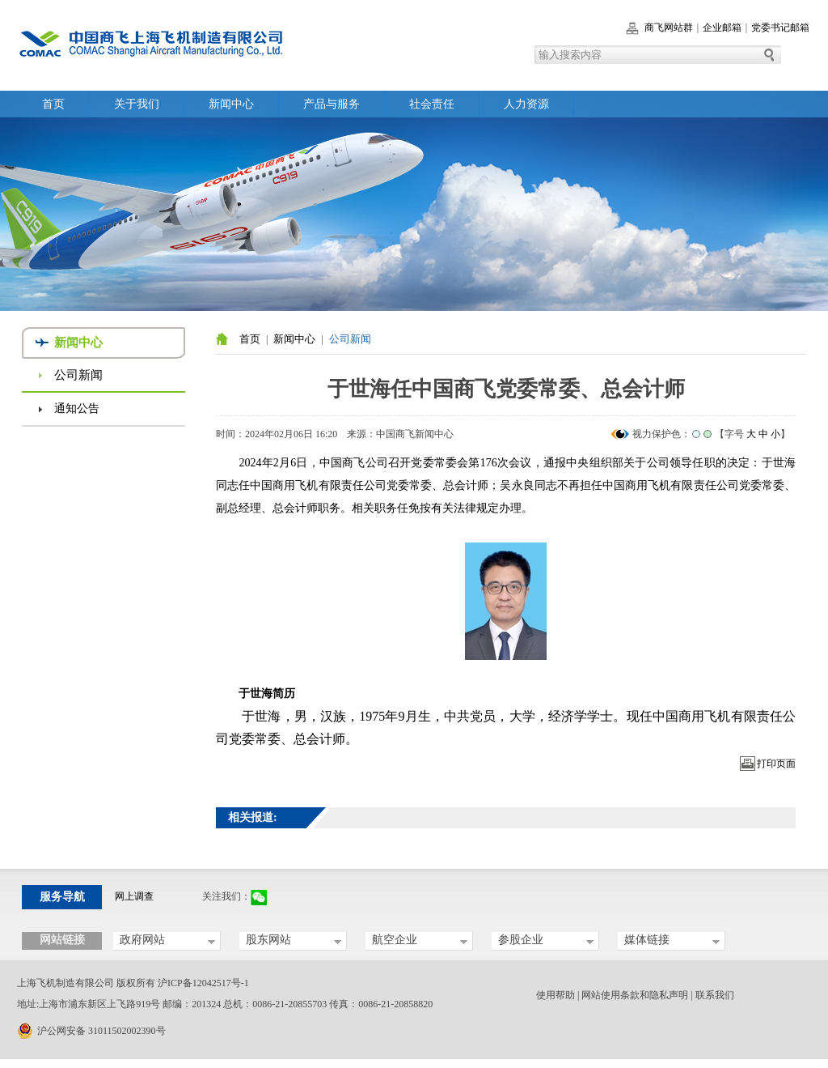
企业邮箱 (722, 27)
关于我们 (136, 104)
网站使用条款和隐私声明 (634, 995)
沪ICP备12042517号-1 (203, 983)
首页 (53, 104)
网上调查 (134, 896)
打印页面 (776, 763)
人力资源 (526, 104)
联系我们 (714, 995)
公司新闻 (78, 374)
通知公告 (76, 408)
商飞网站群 (668, 27)
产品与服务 (331, 104)
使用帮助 (555, 995)
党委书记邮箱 (780, 27)
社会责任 (431, 104)
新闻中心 (231, 104)
